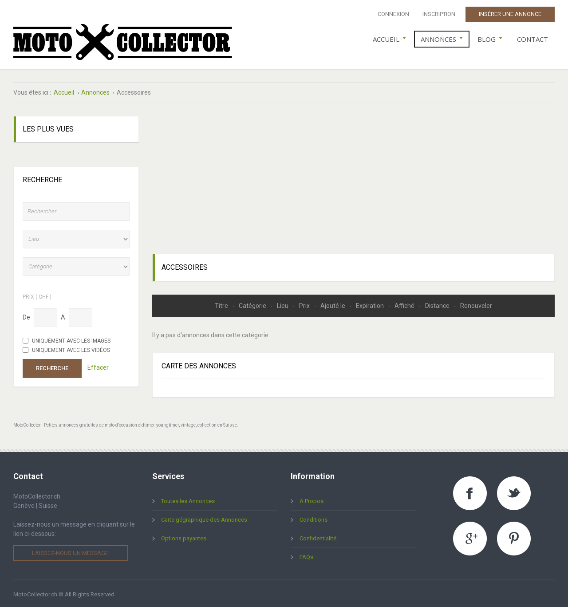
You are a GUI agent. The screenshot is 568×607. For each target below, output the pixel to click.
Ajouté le (333, 303)
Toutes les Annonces (188, 499)
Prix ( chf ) (37, 294)
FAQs (306, 555)
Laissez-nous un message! (71, 551)
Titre (222, 303)
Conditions (313, 518)
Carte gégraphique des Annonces (204, 518)
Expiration (370, 303)
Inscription (438, 14)
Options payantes (183, 536)
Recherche (52, 366)
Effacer (98, 365)
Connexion (393, 14)
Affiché (405, 303)
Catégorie (253, 303)
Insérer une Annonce (510, 14)
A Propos (311, 499)
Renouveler (476, 303)
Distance (438, 303)
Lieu (283, 303)
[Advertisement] (353, 177)
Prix (305, 303)
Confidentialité (318, 536)
